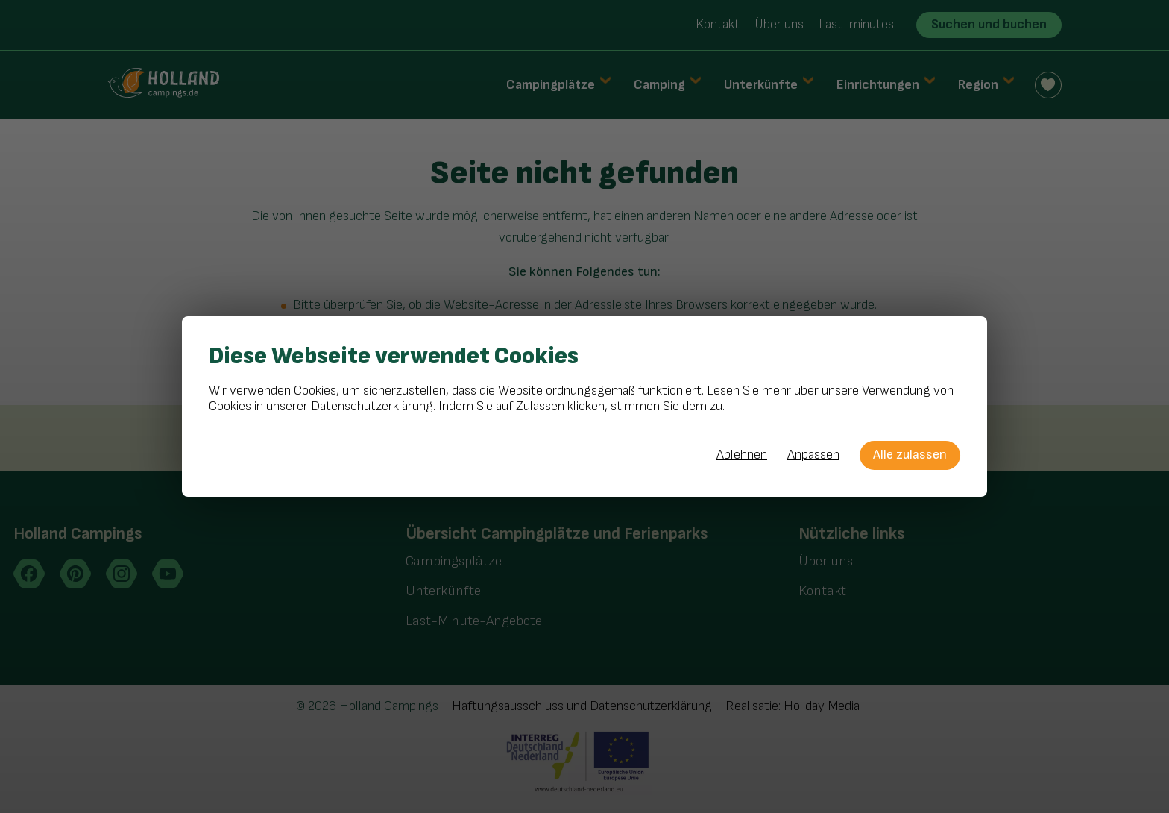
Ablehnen (741, 455)
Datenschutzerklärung (372, 406)
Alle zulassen (910, 454)
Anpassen (813, 455)
